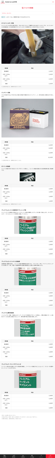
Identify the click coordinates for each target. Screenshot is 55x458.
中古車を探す (23, 456)
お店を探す (4, 456)
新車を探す (13, 456)
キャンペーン (41, 456)
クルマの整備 (32, 456)
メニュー (53, 2)
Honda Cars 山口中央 (11, 1)
